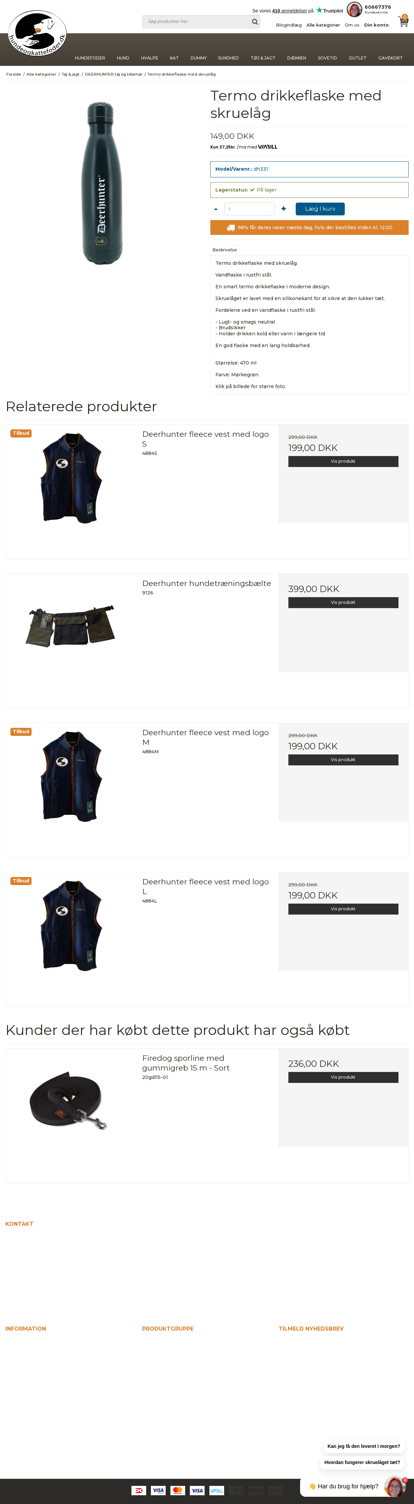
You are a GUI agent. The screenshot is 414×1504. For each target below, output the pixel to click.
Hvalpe (149, 49)
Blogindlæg (289, 25)
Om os (352, 25)
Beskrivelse (225, 249)
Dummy (199, 49)
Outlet (358, 49)
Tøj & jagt (263, 49)
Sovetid (327, 49)
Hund (123, 49)
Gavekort (390, 49)
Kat (174, 49)
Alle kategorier (323, 25)
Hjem (12, 1342)
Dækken (296, 49)
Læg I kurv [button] (320, 208)
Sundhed (228, 49)
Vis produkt (343, 461)
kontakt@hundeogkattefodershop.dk (57, 1298)
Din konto (376, 25)
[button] (364, 1446)
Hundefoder (90, 49)
